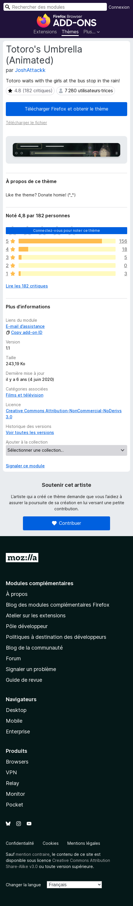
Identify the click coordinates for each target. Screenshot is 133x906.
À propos (17, 594)
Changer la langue (23, 884)
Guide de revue (24, 680)
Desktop (16, 710)
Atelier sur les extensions (36, 615)
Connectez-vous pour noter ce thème (66, 230)
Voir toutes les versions (30, 432)
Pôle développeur (27, 626)
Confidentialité (20, 843)
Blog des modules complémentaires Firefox (57, 605)
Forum (13, 658)
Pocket (14, 805)
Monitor (15, 794)
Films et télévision (24, 395)
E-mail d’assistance (25, 326)
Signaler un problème (31, 669)
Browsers (17, 762)
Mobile (14, 721)
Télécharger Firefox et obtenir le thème (66, 109)
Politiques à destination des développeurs (56, 637)
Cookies (51, 843)
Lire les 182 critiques (27, 285)
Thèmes (70, 32)
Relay (12, 783)
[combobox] (55, 7)
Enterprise (18, 731)
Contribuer (66, 523)
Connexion (119, 7)
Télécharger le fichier (26, 122)
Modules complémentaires (39, 583)
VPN (11, 772)
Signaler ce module (25, 465)
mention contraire (33, 854)
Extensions (45, 32)
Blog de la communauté (34, 648)
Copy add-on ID (24, 332)
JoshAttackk (30, 70)
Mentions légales (83, 843)
